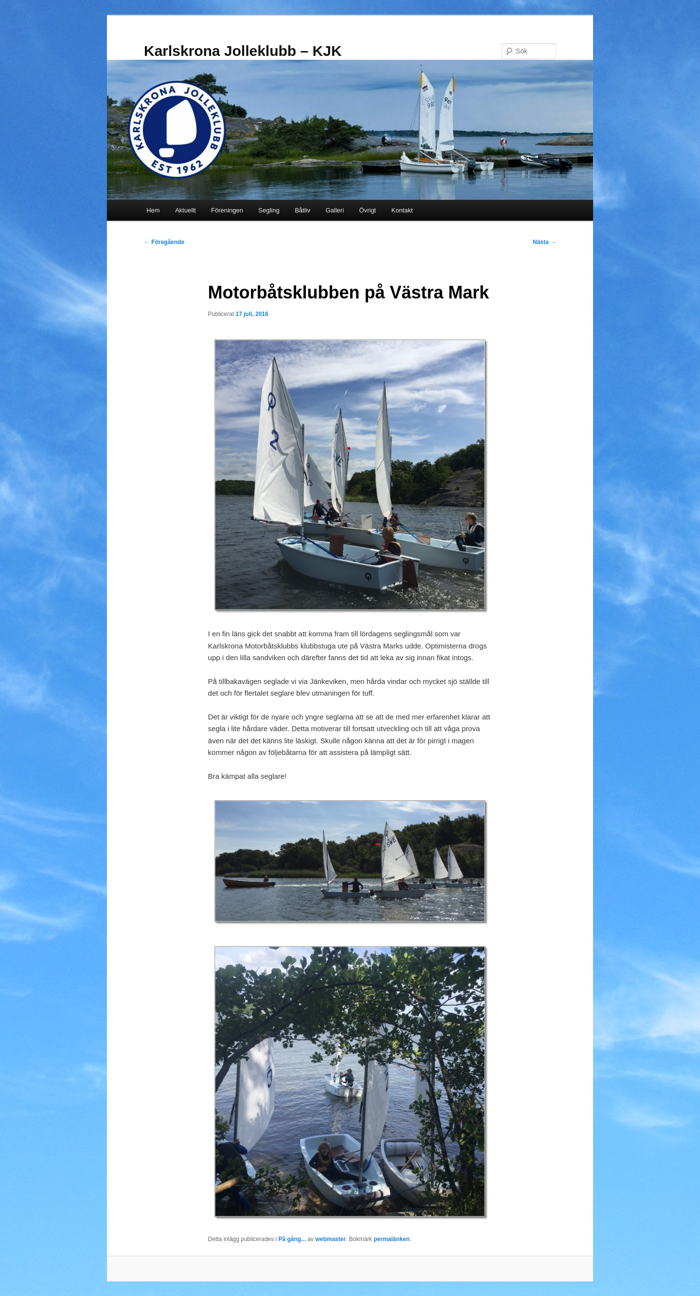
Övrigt (367, 210)
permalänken (392, 1239)
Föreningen (227, 210)
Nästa (544, 242)
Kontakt (402, 210)
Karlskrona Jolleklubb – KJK (243, 51)
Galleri (335, 210)
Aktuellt (185, 210)
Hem (152, 210)
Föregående (164, 242)
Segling (269, 210)
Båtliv (302, 210)
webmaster (330, 1239)
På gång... (292, 1239)
